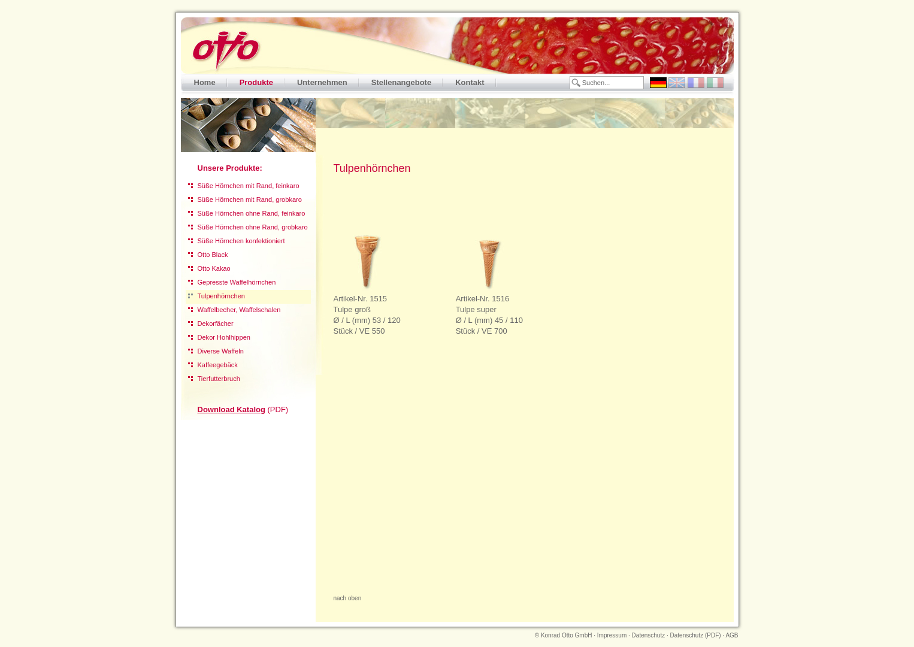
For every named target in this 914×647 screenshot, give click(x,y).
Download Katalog (231, 409)
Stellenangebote (401, 82)
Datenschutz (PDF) (695, 635)
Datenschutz (648, 635)
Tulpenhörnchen (221, 296)
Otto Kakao (214, 268)
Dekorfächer (216, 323)
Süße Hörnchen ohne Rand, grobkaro (253, 227)
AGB (731, 635)
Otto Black (213, 254)
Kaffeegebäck (218, 364)
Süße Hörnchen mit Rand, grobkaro (250, 199)
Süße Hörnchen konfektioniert (241, 240)
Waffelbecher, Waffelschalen (239, 309)
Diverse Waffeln (221, 351)
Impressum (612, 635)
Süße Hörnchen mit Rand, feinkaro (248, 185)
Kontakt (469, 82)
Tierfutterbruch (219, 378)
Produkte (256, 82)
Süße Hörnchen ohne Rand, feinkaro (251, 213)
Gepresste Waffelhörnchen (237, 282)
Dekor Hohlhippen (224, 337)
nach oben (348, 598)
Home (205, 82)
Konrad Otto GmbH (566, 635)
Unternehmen (322, 82)
